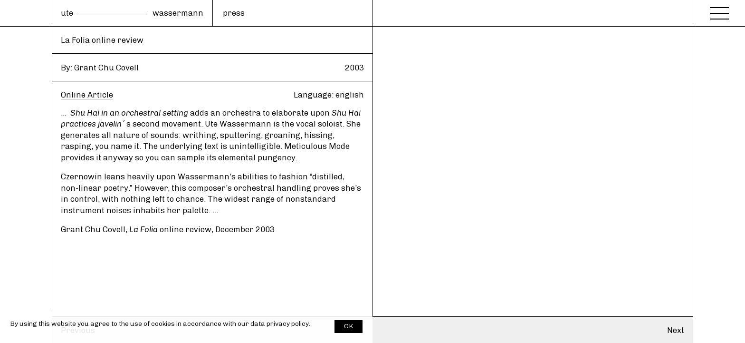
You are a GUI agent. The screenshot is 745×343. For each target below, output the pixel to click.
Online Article (87, 94)
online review (170, 229)
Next (675, 330)
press (234, 13)
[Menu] (719, 10)
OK (348, 326)
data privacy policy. (280, 324)
